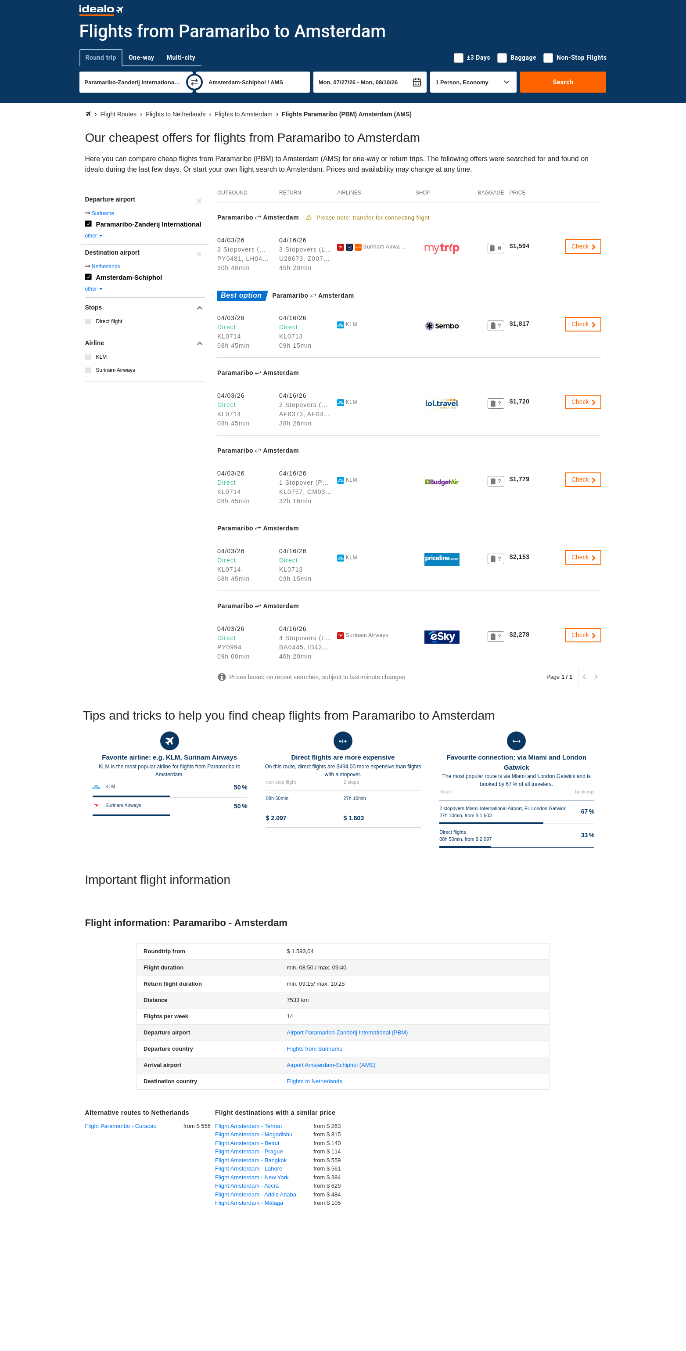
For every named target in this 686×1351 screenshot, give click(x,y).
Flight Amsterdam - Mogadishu (253, 1134)
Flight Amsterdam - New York (252, 1177)
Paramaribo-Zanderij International (148, 224)
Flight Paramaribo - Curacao (121, 1126)
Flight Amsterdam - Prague (249, 1151)
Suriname (103, 213)
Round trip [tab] (101, 57)
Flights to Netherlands (314, 1081)
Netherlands (106, 266)
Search (563, 82)
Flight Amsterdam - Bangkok (251, 1160)
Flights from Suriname (314, 1048)
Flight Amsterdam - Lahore (248, 1168)
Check (584, 246)
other (94, 236)
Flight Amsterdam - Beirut (247, 1143)
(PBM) (347, 1032)
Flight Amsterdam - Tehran (248, 1126)
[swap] (194, 82)
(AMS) (331, 1065)
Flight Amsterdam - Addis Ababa (255, 1194)
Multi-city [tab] (181, 57)
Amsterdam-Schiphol (129, 277)
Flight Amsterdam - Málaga (249, 1203)
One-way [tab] (141, 57)
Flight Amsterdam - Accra (247, 1185)
